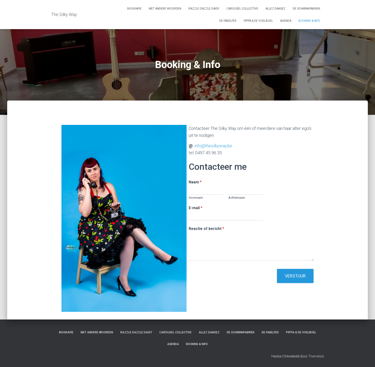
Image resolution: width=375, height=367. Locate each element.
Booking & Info (309, 20)
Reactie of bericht (206, 228)
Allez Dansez (275, 8)
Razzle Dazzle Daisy (203, 8)
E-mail (195, 208)
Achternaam (236, 197)
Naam (195, 182)
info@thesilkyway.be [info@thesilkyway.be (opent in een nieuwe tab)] (213, 145)
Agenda (285, 20)
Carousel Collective (242, 8)
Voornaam (196, 197)
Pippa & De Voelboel (258, 20)
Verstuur (295, 275)
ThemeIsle (316, 356)
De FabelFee (228, 20)
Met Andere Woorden (165, 8)
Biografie (134, 8)
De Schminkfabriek (306, 8)
